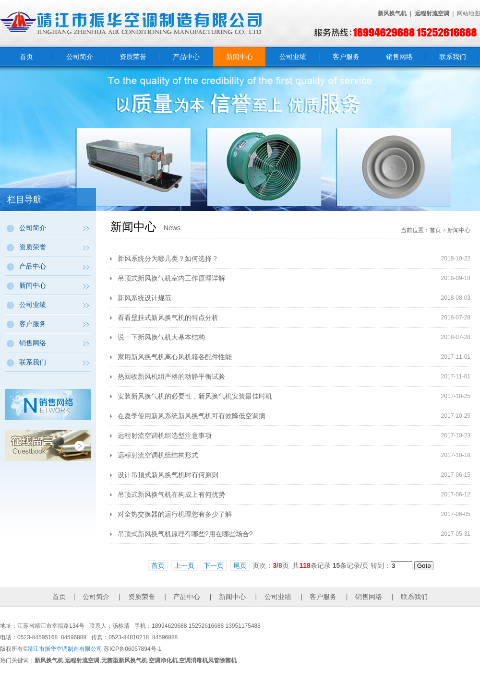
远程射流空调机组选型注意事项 (165, 435)
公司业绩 (292, 56)
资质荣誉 (133, 56)
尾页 (240, 565)
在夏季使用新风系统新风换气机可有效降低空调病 (191, 416)
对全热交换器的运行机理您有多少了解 (175, 514)
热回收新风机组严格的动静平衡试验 (171, 376)
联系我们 (452, 56)
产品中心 (186, 56)
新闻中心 (239, 56)
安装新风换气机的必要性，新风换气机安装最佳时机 (195, 396)
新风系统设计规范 (144, 298)
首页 (26, 56)
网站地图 (468, 13)
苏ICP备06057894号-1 (132, 649)
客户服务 (346, 56)
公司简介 (79, 56)
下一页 (214, 565)
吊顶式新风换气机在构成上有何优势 (171, 494)
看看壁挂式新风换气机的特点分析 (168, 317)
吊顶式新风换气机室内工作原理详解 (171, 278)
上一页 (184, 565)
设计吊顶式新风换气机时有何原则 (168, 475)
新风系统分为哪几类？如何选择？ (168, 258)
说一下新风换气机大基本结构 (161, 337)
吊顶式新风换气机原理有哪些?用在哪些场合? (185, 534)
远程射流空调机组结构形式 (158, 455)
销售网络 (399, 56)
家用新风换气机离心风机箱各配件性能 (175, 357)
